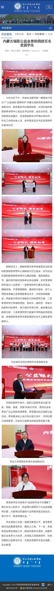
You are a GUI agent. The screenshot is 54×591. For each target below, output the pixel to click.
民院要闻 (39, 34)
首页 (29, 34)
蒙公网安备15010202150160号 (34, 588)
